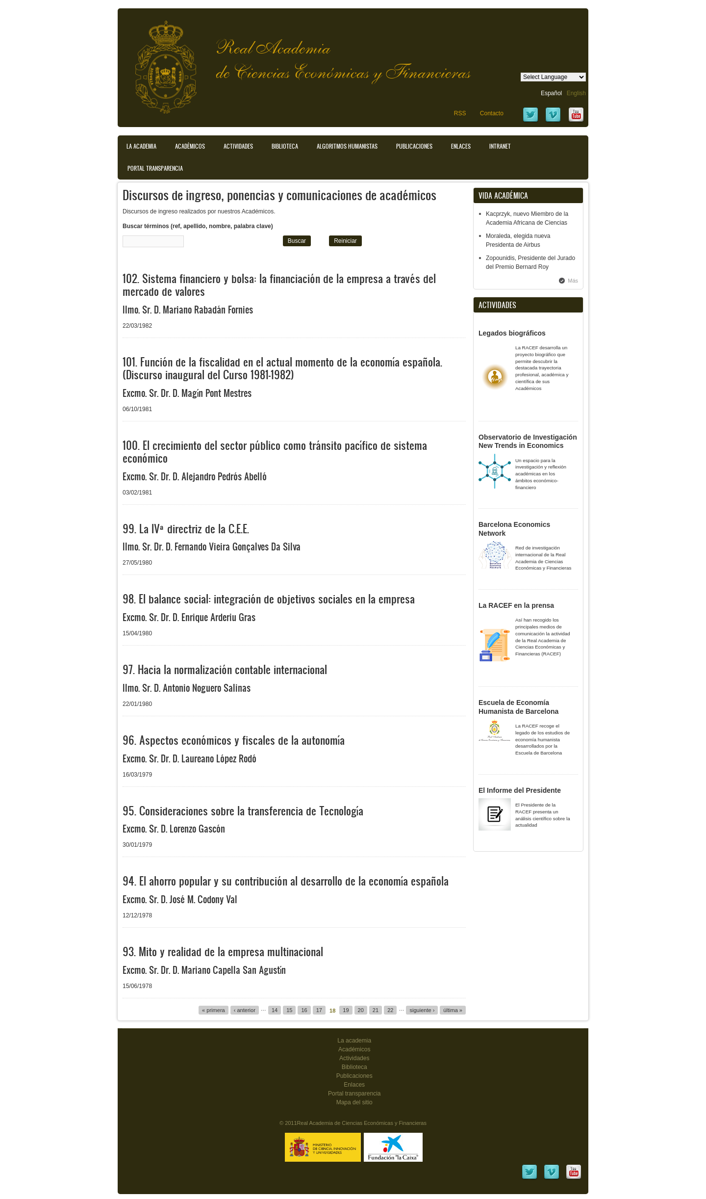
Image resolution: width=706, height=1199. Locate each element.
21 (375, 1010)
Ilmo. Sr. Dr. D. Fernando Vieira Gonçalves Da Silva (212, 546)
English (576, 93)
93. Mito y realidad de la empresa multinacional (223, 951)
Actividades (238, 146)
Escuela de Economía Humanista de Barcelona (518, 707)
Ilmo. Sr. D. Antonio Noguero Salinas (187, 687)
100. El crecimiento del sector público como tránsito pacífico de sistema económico (275, 452)
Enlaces (461, 146)
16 (304, 1010)
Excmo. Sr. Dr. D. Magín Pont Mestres (187, 393)
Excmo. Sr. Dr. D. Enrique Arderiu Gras (189, 617)
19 (346, 1010)
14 (274, 1010)
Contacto (492, 113)
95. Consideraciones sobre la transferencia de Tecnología (243, 810)
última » (452, 1010)
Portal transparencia (155, 168)
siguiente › (421, 1010)
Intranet (500, 146)
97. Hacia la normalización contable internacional (225, 669)
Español (551, 93)
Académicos (190, 146)
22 (390, 1010)
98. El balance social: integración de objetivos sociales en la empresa (269, 598)
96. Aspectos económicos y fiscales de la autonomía (234, 740)
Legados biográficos (512, 333)
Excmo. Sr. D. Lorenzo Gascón (174, 828)
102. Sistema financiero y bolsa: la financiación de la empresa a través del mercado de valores (279, 285)
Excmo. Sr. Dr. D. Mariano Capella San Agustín (204, 970)
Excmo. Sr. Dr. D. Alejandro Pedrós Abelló (195, 476)
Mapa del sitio (354, 1102)
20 (361, 1010)
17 (319, 1010)
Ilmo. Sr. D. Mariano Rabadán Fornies (188, 309)
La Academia (141, 146)
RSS (460, 113)
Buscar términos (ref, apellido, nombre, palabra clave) (198, 226)
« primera (213, 1010)
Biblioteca (285, 146)
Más (573, 281)
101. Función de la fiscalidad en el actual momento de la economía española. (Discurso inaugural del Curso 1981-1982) (282, 368)
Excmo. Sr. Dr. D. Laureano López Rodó (189, 758)
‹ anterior (244, 1010)
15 (289, 1010)
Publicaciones (414, 146)
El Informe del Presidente (520, 790)
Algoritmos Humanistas (347, 146)
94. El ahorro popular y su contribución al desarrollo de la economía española (286, 880)
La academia (354, 1040)
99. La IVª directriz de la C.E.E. (186, 528)
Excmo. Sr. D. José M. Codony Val (180, 899)
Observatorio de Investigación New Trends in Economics (528, 441)
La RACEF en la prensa (516, 605)
